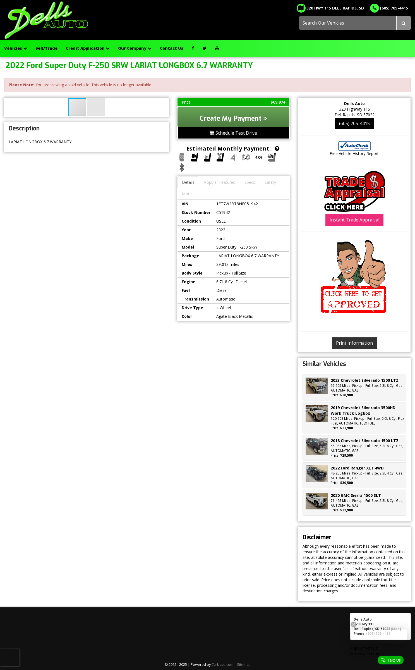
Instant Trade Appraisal (354, 220)
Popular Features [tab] (219, 182)
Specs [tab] (249, 182)
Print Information (354, 343)
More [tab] (187, 193)
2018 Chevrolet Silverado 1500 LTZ (365, 440)
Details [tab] (188, 182)
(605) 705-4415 (354, 123)
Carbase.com (222, 664)
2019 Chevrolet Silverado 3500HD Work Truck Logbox (363, 410)
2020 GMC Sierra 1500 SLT (356, 495)
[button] (96, 107)
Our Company (135, 48)
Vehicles (15, 48)
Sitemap (244, 664)
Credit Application (88, 48)
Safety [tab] (270, 182)
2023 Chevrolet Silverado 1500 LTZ (365, 380)
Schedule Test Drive (233, 133)
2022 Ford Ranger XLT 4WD (357, 468)
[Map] (396, 628)
